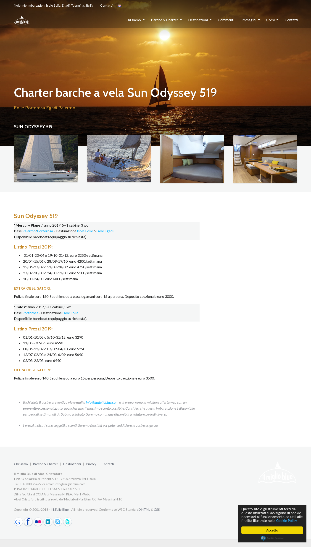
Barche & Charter (164, 20)
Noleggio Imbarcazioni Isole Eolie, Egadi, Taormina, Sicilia (53, 5)
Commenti (226, 20)
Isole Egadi (104, 231)
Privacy (91, 464)
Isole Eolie (85, 231)
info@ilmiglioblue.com (102, 402)
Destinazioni (198, 20)
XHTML (144, 509)
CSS (157, 509)
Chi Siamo (21, 464)
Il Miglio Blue (60, 509)
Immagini (249, 20)
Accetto (272, 530)
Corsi (270, 20)
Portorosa (45, 231)
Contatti (106, 5)
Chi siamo (133, 20)
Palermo (29, 231)
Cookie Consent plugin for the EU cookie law (272, 538)
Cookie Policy (286, 520)
